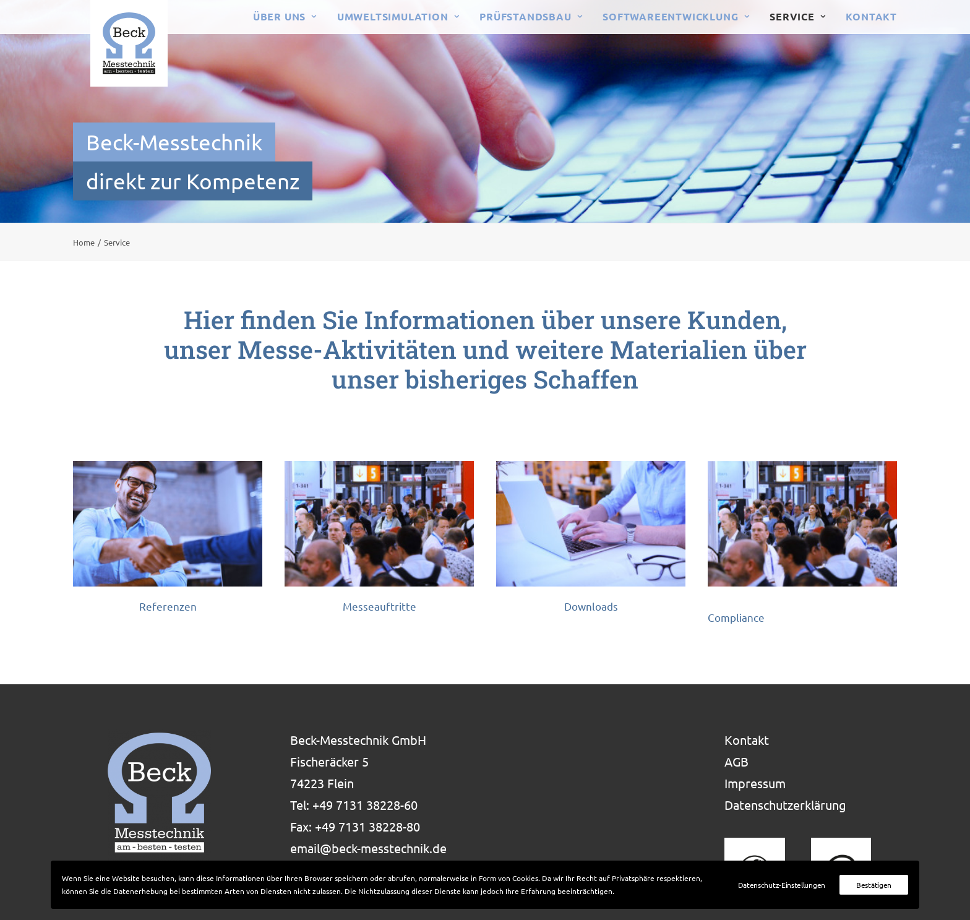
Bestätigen (873, 885)
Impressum (755, 783)
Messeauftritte (379, 606)
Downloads (591, 606)
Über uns (285, 16)
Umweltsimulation (398, 16)
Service (797, 16)
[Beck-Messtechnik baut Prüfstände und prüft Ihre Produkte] (111, 43)
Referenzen (168, 606)
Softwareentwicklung (676, 16)
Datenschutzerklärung (785, 804)
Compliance (736, 617)
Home (84, 242)
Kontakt (871, 16)
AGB (736, 761)
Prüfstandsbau (530, 16)
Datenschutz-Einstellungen (782, 885)
